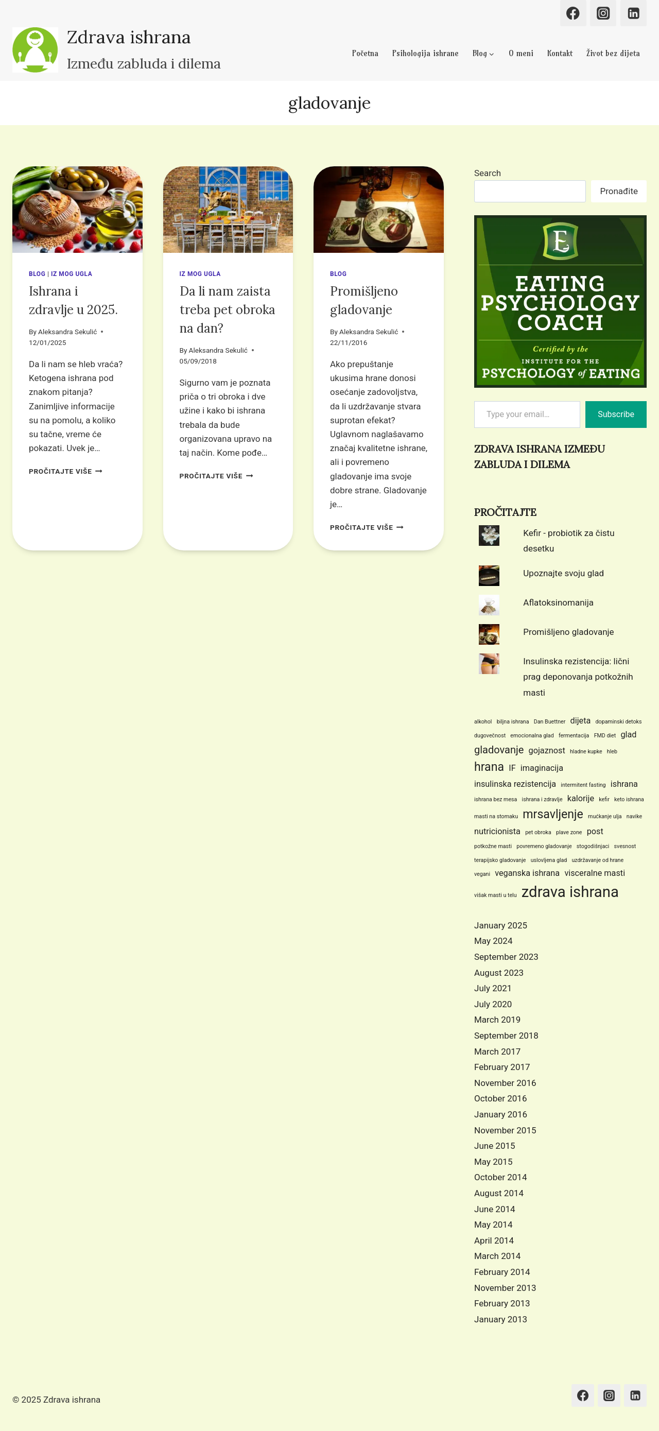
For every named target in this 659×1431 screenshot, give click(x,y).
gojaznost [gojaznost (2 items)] (547, 750)
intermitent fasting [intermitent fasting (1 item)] (583, 785)
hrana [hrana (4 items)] (489, 767)
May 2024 (493, 941)
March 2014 (497, 1256)
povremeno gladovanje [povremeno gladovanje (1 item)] (543, 846)
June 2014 (494, 1209)
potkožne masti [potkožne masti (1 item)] (493, 846)
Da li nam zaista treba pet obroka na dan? (227, 309)
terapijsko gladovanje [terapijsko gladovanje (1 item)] (500, 860)
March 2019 (497, 1019)
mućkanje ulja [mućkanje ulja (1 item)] (605, 816)
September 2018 (506, 1035)
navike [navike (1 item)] (634, 816)
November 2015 (505, 1130)
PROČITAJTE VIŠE (65, 471)
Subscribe (616, 414)
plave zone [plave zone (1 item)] (569, 832)
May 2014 (493, 1224)
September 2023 (506, 957)
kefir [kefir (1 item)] (604, 799)
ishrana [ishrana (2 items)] (624, 784)
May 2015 (493, 1162)
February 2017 (502, 1067)
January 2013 (500, 1319)
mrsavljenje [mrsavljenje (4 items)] (553, 814)
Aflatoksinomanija (558, 602)
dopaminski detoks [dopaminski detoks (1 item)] (619, 721)
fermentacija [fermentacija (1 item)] (574, 735)
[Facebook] (573, 13)
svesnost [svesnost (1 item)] (625, 846)
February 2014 (502, 1272)
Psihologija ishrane (425, 53)
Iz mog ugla (71, 274)
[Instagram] (603, 13)
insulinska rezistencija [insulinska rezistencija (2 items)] (515, 784)
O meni (521, 53)
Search (487, 173)
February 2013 (502, 1303)
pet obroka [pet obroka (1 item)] (538, 832)
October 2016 (500, 1098)
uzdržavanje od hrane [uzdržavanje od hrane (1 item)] (598, 860)
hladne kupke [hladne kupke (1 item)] (586, 751)
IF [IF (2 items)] (512, 768)
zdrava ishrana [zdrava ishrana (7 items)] (570, 892)
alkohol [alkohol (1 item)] (483, 721)
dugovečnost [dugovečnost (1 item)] (490, 735)
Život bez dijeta (613, 53)
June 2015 (494, 1146)
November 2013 (505, 1288)
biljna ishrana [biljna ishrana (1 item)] (513, 721)
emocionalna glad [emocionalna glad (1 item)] (531, 735)
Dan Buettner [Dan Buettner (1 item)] (550, 721)
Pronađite (619, 191)
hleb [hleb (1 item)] (612, 751)
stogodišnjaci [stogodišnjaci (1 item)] (593, 846)
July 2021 (493, 988)
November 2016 (505, 1083)
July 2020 (493, 1004)
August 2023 (499, 973)
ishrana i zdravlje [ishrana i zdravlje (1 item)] (542, 799)
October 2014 (500, 1177)
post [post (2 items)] (595, 831)
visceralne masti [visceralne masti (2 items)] (594, 873)
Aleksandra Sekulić (67, 331)
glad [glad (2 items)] (628, 734)
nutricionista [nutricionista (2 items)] (497, 831)
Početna (365, 53)
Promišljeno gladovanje (568, 632)
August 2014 (499, 1193)
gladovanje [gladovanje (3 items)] (499, 750)
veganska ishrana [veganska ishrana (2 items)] (527, 873)
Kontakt (560, 53)
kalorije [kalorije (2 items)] (580, 798)
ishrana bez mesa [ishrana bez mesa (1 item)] (495, 799)
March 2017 (497, 1051)
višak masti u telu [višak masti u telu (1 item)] (495, 895)
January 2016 (500, 1114)
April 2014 (494, 1240)
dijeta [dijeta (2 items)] (580, 721)
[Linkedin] (633, 13)
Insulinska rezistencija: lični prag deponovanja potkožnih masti (578, 677)
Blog (37, 274)
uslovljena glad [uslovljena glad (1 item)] (549, 860)
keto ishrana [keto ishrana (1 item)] (629, 799)
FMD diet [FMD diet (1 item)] (605, 735)
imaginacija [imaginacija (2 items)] (542, 768)
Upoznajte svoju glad (563, 573)
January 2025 (500, 925)
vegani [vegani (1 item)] (482, 874)
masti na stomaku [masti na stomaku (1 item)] (496, 816)
